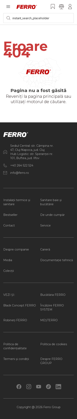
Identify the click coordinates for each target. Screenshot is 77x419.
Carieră (45, 249)
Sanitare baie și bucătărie (51, 202)
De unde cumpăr (52, 215)
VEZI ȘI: (9, 295)
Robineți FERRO (15, 320)
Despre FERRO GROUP (51, 361)
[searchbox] (38, 18)
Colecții (8, 271)
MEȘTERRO (49, 320)
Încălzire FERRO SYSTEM (52, 307)
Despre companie (16, 249)
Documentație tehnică (56, 260)
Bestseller (10, 215)
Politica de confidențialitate (15, 346)
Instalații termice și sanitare (16, 202)
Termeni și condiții (16, 359)
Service (45, 225)
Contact (9, 225)
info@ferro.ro (19, 173)
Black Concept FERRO (19, 305)
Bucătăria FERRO (53, 295)
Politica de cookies (53, 344)
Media (7, 260)
